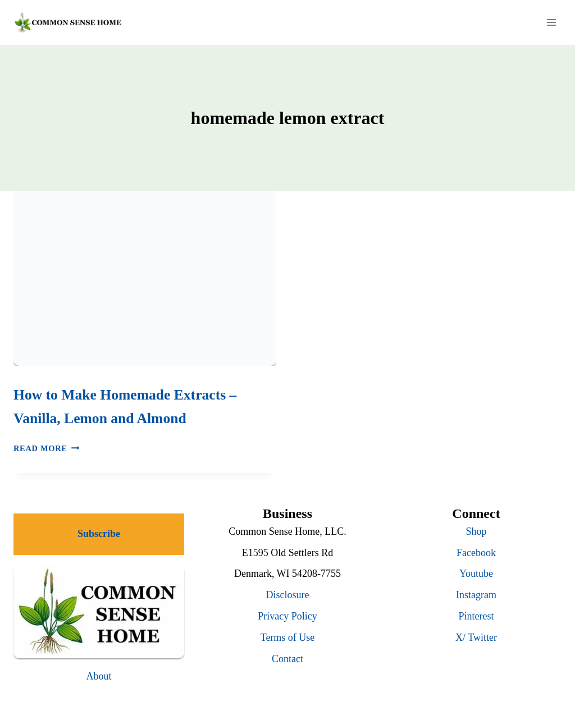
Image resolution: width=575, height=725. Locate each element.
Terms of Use (288, 637)
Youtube (476, 573)
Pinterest (476, 616)
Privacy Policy (287, 616)
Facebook (476, 552)
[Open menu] (551, 22)
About (99, 676)
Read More (46, 448)
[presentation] (144, 278)
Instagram (476, 594)
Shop (476, 531)
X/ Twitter (476, 637)
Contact (287, 658)
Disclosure (287, 594)
